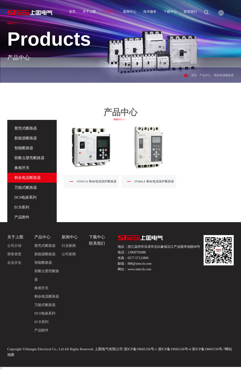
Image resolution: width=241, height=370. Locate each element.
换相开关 (21, 168)
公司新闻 (69, 254)
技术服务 (150, 11)
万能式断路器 (25, 187)
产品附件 (21, 217)
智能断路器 (23, 148)
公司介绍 (14, 246)
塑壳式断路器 (45, 246)
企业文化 (14, 262)
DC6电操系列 (25, 197)
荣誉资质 (14, 254)
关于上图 (89, 11)
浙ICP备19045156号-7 (208, 349)
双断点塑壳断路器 (29, 158)
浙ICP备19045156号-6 (174, 349)
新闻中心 (129, 11)
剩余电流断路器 (224, 75)
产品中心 (109, 11)
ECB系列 (21, 207)
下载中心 (170, 11)
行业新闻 (69, 246)
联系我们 (190, 11)
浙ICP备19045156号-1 (140, 349)
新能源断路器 (25, 138)
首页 (72, 11)
